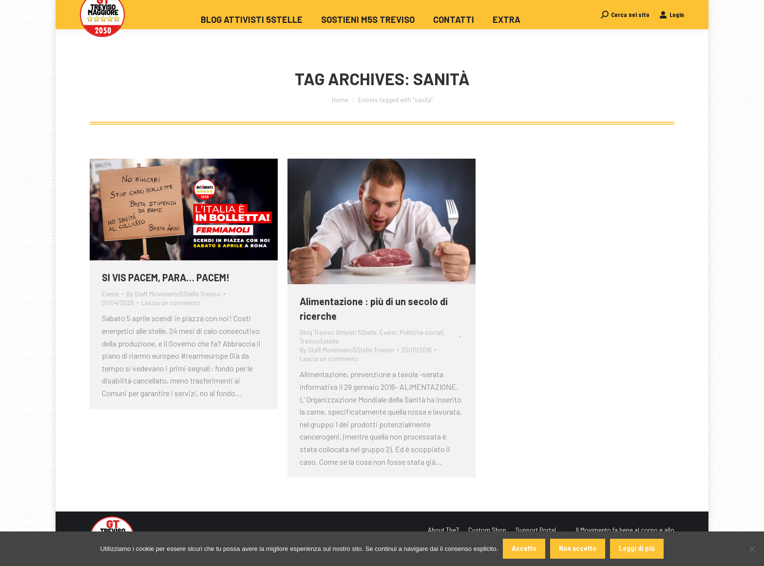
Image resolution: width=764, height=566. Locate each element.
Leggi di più (637, 548)
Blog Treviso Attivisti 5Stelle (338, 332)
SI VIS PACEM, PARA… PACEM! (165, 277)
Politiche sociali (421, 332)
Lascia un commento (170, 303)
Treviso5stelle (319, 341)
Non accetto (577, 548)
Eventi (110, 294)
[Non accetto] (752, 549)
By (173, 294)
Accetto (524, 548)
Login (671, 32)
